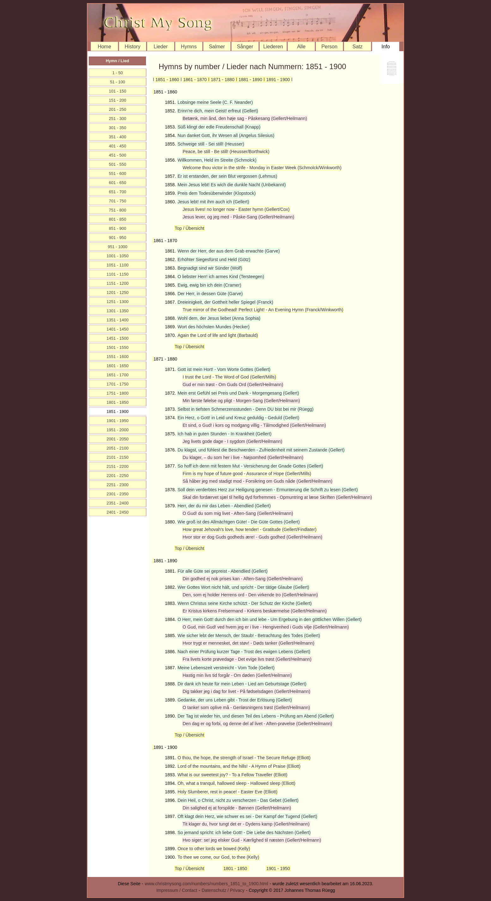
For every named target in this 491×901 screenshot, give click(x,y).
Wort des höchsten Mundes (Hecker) (214, 326)
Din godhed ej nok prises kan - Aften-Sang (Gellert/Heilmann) (243, 578)
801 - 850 (117, 219)
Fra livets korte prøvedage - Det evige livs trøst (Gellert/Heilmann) (247, 659)
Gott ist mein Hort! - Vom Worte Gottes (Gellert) (224, 369)
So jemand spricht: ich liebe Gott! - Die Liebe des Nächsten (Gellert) (244, 832)
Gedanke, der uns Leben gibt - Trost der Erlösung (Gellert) (235, 699)
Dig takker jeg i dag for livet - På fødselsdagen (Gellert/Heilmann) (246, 691)
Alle (301, 46)
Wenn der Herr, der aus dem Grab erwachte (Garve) (229, 251)
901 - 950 (117, 237)
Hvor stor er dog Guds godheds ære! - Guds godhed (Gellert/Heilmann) (252, 537)
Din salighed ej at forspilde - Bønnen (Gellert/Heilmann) (237, 807)
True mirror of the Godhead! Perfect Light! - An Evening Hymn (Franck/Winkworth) (263, 309)
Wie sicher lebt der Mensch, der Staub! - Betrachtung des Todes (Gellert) (249, 635)
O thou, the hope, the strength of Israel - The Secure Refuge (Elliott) (244, 757)
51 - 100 (117, 82)
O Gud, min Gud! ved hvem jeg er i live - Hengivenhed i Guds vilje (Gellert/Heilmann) (266, 627)
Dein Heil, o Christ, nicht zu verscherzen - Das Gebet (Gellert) (238, 800)
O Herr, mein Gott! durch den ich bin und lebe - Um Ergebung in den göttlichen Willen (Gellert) (270, 619)
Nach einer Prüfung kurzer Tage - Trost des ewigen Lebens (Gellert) (244, 651)
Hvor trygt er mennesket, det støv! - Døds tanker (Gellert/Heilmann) (248, 643)
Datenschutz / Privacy (223, 890)
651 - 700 (117, 191)
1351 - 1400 (117, 320)
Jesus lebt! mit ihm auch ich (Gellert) (213, 201)
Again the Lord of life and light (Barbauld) (218, 335)
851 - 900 (117, 228)
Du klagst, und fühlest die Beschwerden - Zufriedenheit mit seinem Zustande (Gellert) (261, 449)
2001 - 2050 (117, 439)
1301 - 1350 (117, 310)
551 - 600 (117, 173)
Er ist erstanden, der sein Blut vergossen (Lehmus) (227, 176)
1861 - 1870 (195, 79)
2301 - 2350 (117, 494)
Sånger (245, 46)
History (133, 46)
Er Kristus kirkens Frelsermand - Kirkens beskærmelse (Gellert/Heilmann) (255, 610)
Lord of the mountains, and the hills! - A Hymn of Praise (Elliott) (239, 766)
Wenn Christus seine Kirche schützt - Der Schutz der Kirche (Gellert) (245, 603)
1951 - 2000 (117, 429)
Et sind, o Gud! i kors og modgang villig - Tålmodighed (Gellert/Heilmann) (254, 425)
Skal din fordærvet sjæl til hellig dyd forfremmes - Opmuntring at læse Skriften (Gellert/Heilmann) (277, 497)
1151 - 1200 (117, 283)
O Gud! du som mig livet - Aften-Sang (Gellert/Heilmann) (238, 513)
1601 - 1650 (117, 365)
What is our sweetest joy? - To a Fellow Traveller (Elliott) (233, 774)
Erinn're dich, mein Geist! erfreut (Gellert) (218, 110)
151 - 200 (117, 100)
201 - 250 (117, 109)
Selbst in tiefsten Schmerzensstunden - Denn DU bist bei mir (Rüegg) (245, 409)
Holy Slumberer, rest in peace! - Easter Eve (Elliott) (227, 791)
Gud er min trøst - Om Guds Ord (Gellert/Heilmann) (233, 384)
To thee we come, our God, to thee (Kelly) (218, 857)
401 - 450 (117, 146)
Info (385, 46)
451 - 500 (117, 155)
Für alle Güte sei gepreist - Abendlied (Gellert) (223, 571)
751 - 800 (117, 210)
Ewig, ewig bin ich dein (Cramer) (209, 285)
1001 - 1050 (117, 256)
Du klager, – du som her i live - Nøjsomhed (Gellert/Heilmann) (243, 457)
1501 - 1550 (117, 347)
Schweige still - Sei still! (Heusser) (211, 143)
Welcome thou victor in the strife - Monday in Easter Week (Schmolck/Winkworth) (262, 167)
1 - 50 (117, 72)
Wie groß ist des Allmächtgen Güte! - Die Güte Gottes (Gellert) (239, 521)
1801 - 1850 (235, 868)
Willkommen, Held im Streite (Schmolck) (217, 160)
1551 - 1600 (117, 356)
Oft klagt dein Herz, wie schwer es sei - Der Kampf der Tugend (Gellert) (247, 816)
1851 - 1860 (167, 79)
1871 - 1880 (222, 79)
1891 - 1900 (278, 79)
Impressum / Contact (176, 890)
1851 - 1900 (117, 411)
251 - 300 (117, 118)
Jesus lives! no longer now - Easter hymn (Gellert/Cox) (236, 209)
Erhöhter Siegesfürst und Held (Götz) (214, 259)
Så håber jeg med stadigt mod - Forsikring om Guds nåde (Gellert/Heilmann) (257, 481)
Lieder (160, 46)
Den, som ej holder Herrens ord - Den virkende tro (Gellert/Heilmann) (250, 594)
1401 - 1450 (117, 329)
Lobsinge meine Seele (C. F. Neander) (215, 102)
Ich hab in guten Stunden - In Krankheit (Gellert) (224, 433)
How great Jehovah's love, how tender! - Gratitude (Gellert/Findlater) (250, 529)
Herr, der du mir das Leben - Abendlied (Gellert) (224, 505)
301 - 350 (117, 127)
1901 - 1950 (278, 868)
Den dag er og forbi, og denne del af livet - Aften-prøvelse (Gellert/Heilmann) (257, 723)
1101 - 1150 (117, 274)
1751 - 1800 (117, 393)
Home (104, 46)
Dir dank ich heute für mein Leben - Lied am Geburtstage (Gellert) (242, 683)
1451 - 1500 (117, 338)
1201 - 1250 (117, 292)
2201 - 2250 (117, 475)
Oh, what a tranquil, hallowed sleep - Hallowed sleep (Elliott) (236, 783)
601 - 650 (117, 182)
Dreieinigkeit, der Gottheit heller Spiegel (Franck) (225, 302)
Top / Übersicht (189, 228)
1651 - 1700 (117, 375)
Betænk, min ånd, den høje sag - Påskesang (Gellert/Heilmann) (245, 118)
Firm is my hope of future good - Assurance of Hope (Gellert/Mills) (247, 473)
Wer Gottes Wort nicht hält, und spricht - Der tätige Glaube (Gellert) (243, 587)
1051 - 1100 (117, 265)
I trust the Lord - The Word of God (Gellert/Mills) (229, 376)
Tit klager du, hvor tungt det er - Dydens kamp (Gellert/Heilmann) (246, 823)
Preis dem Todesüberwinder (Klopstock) (217, 193)
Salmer (217, 46)
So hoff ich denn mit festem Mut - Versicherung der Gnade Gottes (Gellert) (250, 465)
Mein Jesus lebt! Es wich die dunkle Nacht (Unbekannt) (232, 184)
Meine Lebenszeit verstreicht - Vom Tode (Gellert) (226, 667)
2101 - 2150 (117, 457)
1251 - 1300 (117, 301)
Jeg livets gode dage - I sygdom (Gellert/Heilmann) (232, 441)
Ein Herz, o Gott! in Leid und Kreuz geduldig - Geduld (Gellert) (238, 417)
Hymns (189, 46)
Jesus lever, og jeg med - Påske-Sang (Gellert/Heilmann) (238, 216)
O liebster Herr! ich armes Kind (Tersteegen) (221, 276)
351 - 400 (117, 136)
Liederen (273, 46)
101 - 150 (117, 91)
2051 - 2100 (117, 448)
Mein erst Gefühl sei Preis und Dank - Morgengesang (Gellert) (238, 393)
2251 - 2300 (117, 484)
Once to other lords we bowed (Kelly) (214, 848)
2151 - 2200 (117, 466)
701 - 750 (117, 201)
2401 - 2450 (117, 512)
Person (329, 46)
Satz (357, 46)
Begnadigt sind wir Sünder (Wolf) (210, 268)
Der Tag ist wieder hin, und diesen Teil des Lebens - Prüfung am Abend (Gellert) (256, 716)
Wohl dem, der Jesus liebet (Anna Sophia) (219, 318)
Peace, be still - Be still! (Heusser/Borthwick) (226, 151)
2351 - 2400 (117, 503)
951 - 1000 (117, 246)
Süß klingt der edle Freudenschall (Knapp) (219, 126)
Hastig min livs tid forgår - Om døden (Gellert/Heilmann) (237, 675)
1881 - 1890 (250, 79)
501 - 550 (117, 164)
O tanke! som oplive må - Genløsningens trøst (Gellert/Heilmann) (246, 707)
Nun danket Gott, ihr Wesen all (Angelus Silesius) (226, 135)
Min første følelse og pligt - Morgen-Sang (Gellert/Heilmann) (241, 400)
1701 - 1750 (117, 384)
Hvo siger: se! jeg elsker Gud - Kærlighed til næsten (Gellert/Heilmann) (252, 840)
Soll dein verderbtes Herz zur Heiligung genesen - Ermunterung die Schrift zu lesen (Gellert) (268, 489)
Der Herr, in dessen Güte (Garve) (210, 293)
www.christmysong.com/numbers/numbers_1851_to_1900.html (206, 883)
